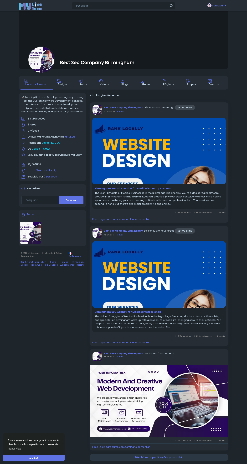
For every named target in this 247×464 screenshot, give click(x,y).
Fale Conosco (51, 264)
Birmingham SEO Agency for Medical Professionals (128, 312)
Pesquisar (71, 200)
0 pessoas (50, 176)
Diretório (80, 264)
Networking (184, 107)
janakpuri (70, 136)
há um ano (109, 111)
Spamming (36, 264)
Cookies (24, 264)
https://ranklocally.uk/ (42, 170)
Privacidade (78, 262)
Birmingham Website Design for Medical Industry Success (133, 188)
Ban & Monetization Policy (33, 262)
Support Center (67, 264)
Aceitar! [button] (33, 458)
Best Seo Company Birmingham (97, 62)
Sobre (53, 262)
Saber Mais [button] (14, 448)
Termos (64, 262)
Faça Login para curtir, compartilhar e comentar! (121, 219)
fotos (30, 214)
